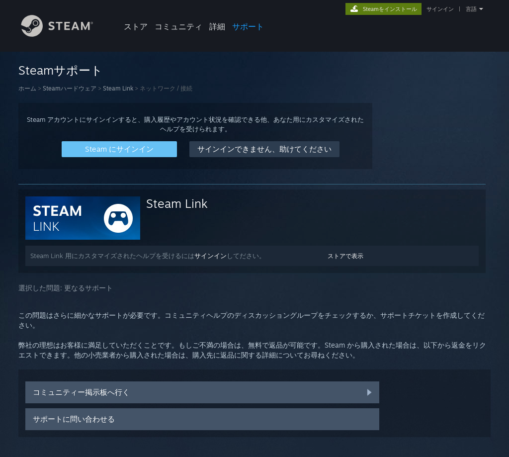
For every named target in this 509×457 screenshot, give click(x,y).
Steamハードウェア (69, 88)
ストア (136, 26)
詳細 (217, 26)
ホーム (27, 88)
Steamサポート (60, 70)
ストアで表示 (345, 256)
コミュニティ (178, 26)
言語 (471, 8)
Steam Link (118, 88)
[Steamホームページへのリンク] (64, 34)
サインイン (440, 8)
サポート (248, 26)
